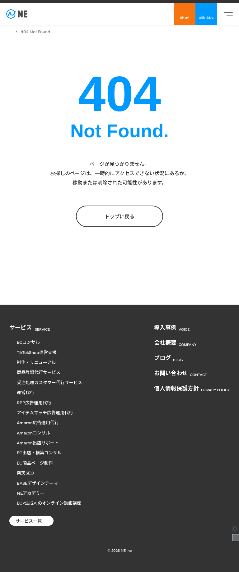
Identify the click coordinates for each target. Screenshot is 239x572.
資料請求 (185, 17)
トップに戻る (119, 216)
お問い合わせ (206, 17)
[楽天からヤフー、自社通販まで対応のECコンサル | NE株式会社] (16, 14)
